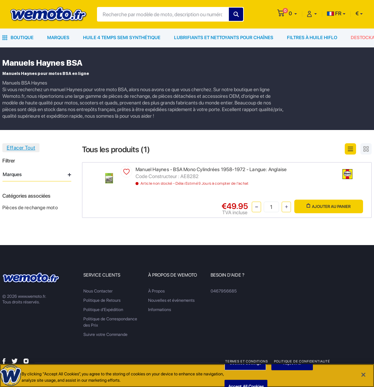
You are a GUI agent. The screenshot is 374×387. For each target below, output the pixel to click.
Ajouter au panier (329, 206)
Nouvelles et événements (171, 300)
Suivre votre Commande (105, 334)
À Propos (156, 291)
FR (334, 13)
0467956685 (224, 291)
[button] (293, 13)
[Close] (363, 375)
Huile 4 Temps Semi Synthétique (121, 37)
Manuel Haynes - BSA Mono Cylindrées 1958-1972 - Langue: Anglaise (211, 169)
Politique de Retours (102, 300)
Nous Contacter (98, 291)
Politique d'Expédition (103, 309)
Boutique (18, 37)
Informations (159, 309)
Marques (58, 37)
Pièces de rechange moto (30, 208)
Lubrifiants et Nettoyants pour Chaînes (223, 37)
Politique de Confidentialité (302, 361)
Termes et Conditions (246, 361)
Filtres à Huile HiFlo (312, 37)
